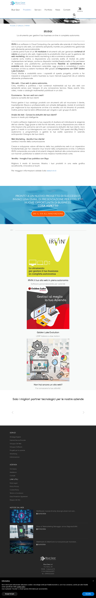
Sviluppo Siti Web (15, 443)
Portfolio (48, 10)
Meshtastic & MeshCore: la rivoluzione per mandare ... (56, 542)
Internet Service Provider (18, 440)
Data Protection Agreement (19, 496)
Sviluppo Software (16, 447)
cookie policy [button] (21, 587)
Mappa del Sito (15, 500)
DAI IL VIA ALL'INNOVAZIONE (48, 214)
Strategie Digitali (15, 437)
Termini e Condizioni (16, 493)
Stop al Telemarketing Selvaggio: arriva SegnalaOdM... (57, 526)
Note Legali (14, 483)
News (57, 10)
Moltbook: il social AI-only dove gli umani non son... (55, 511)
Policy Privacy (14, 486)
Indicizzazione (14, 457)
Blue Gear (15, 10)
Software (20, 25)
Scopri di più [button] (9, 594)
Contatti (66, 10)
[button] (93, 581)
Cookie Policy (14, 490)
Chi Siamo (13, 469)
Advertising (13, 454)
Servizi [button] (37, 10)
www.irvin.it (51, 171)
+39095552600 (49, 573)
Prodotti (12, 25)
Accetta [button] (88, 594)
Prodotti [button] (27, 10)
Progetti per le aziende (17, 450)
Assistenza (13, 472)
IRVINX (27, 25)
